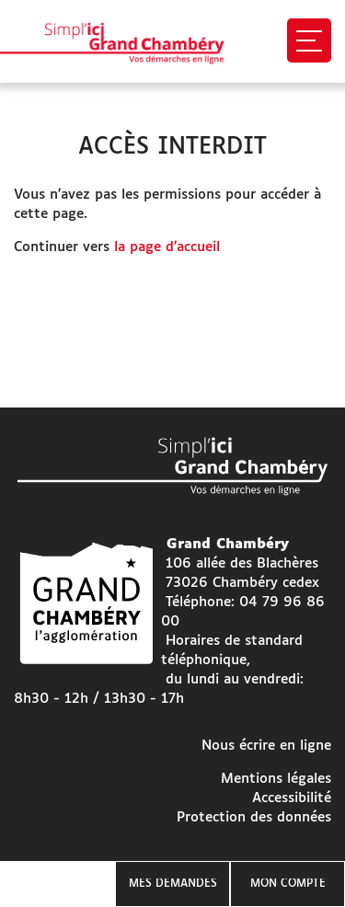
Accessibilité (291, 798)
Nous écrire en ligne (266, 745)
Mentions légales (276, 779)
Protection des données (254, 817)
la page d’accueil (167, 247)
